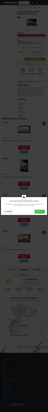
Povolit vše (40, 211)
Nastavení (8, 211)
